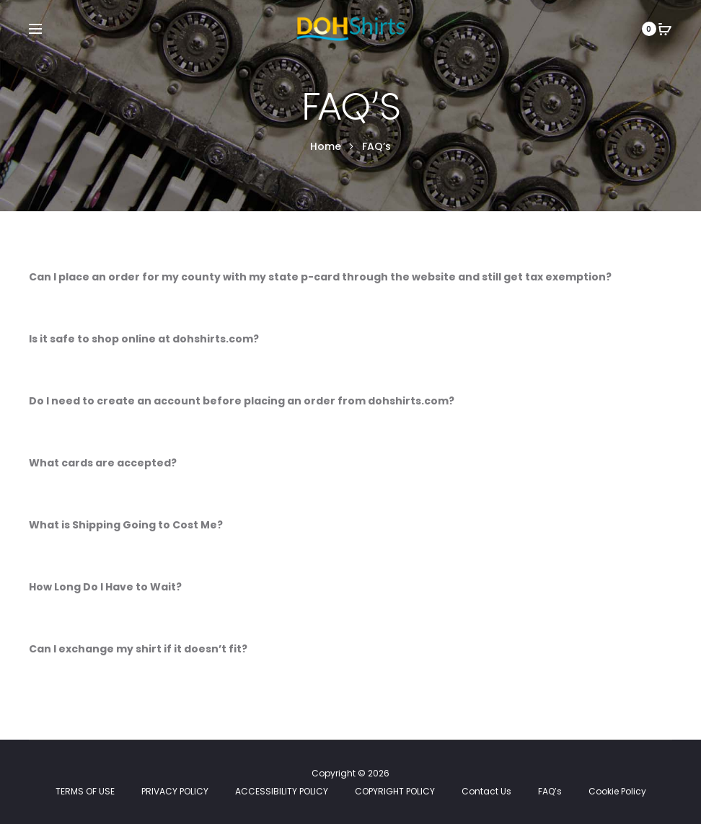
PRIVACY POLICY (174, 791)
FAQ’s (550, 791)
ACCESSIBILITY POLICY (281, 791)
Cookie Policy (617, 791)
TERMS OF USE (85, 791)
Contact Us (486, 791)
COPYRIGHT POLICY (395, 791)
